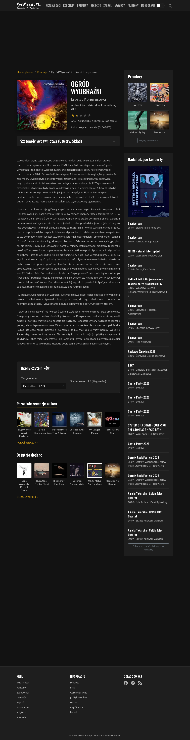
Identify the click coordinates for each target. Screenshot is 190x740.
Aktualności (53, 6)
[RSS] (140, 683)
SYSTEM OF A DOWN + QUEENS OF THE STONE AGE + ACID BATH (147, 427)
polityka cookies (78, 697)
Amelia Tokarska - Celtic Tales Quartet (145, 495)
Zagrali (107, 6)
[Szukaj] (170, 5)
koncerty (21, 687)
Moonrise (159, 132)
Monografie (148, 6)
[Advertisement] (95, 38)
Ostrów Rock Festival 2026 (143, 457)
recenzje (21, 697)
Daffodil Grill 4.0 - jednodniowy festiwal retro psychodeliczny (145, 281)
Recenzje (95, 6)
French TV (159, 105)
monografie (23, 707)
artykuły (21, 712)
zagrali (20, 702)
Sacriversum (135, 223)
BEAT (131, 365)
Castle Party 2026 (138, 383)
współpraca (76, 707)
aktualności (23, 682)
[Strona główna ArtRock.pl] (29, 5)
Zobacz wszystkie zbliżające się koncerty (148, 548)
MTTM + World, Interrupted (144, 251)
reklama (74, 702)
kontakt (74, 712)
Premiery (82, 6)
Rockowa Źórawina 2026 (141, 351)
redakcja (74, 682)
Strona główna (25, 71)
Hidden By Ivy (137, 132)
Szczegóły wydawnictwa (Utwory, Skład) (51, 141)
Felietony (132, 6)
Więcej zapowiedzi (148, 140)
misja (72, 687)
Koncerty (68, 6)
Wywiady (120, 6)
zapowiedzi (23, 692)
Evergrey (137, 105)
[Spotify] (133, 683)
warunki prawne (78, 692)
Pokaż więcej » (26, 442)
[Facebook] (126, 683)
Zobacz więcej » (27, 497)
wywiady (21, 717)
